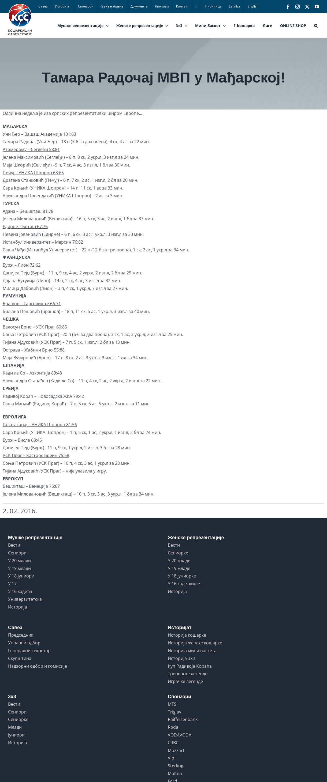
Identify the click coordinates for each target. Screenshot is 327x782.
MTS (172, 704)
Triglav (174, 712)
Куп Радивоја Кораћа (190, 666)
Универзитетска (25, 599)
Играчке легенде (185, 681)
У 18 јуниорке (182, 576)
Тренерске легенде (187, 674)
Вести (14, 545)
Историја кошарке (187, 635)
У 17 (12, 584)
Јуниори (16, 735)
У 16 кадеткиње (184, 584)
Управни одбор (24, 643)
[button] (316, 25)
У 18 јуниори (21, 576)
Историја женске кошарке (195, 643)
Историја (17, 607)
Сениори (17, 553)
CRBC (173, 743)
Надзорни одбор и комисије (37, 666)
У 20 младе (179, 561)
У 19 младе (179, 568)
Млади (15, 727)
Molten (175, 773)
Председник (20, 635)
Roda (173, 727)
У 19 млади (19, 568)
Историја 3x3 (181, 658)
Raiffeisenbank (183, 719)
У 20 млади (19, 561)
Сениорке (178, 553)
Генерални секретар (29, 650)
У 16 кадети (20, 591)
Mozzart (176, 750)
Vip (171, 758)
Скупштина (19, 658)
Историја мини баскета (192, 650)
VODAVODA (179, 735)
